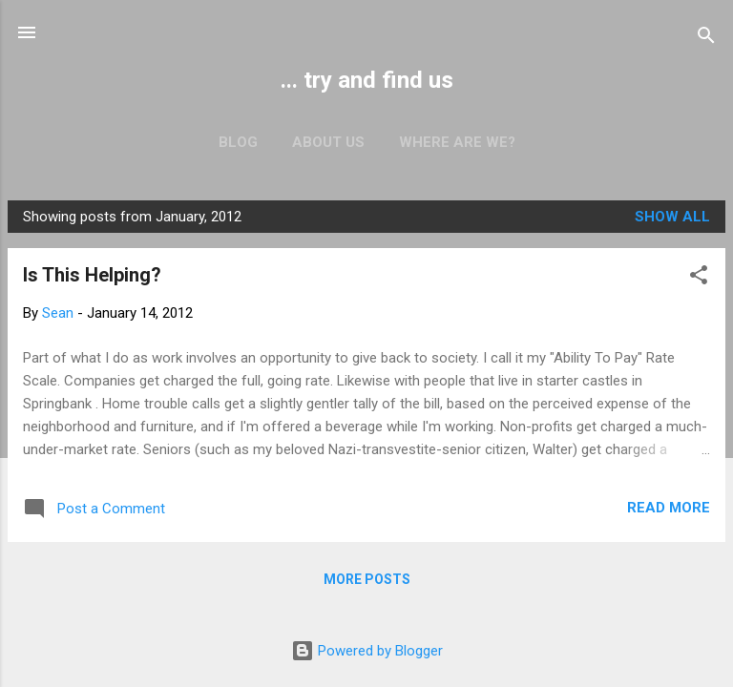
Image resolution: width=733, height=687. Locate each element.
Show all (672, 216)
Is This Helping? (92, 274)
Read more (668, 507)
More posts (367, 579)
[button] (698, 278)
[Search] (706, 39)
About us (328, 142)
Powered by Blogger (367, 650)
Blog (238, 142)
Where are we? (457, 142)
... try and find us (367, 80)
